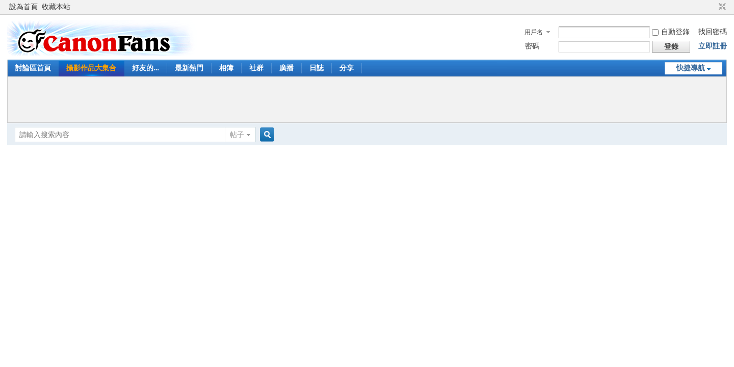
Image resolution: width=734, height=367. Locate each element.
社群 (256, 68)
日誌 (316, 68)
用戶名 (534, 32)
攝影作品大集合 (91, 68)
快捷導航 (690, 68)
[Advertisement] (367, 99)
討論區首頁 (33, 68)
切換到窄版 (721, 7)
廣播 (286, 68)
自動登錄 (671, 32)
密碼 (532, 46)
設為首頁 (23, 7)
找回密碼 (712, 32)
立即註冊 (712, 46)
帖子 (237, 135)
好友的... (145, 68)
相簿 (226, 68)
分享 (346, 68)
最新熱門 (189, 68)
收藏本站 (56, 7)
